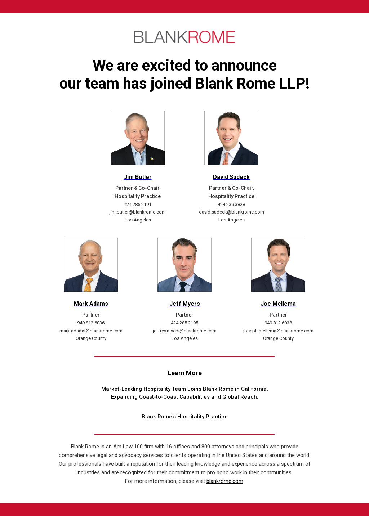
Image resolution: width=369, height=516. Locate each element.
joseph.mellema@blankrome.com (278, 330)
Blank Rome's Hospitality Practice (185, 416)
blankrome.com (224, 481)
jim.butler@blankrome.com (138, 212)
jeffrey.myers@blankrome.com (185, 330)
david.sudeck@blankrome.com (231, 212)
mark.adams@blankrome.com (91, 330)
